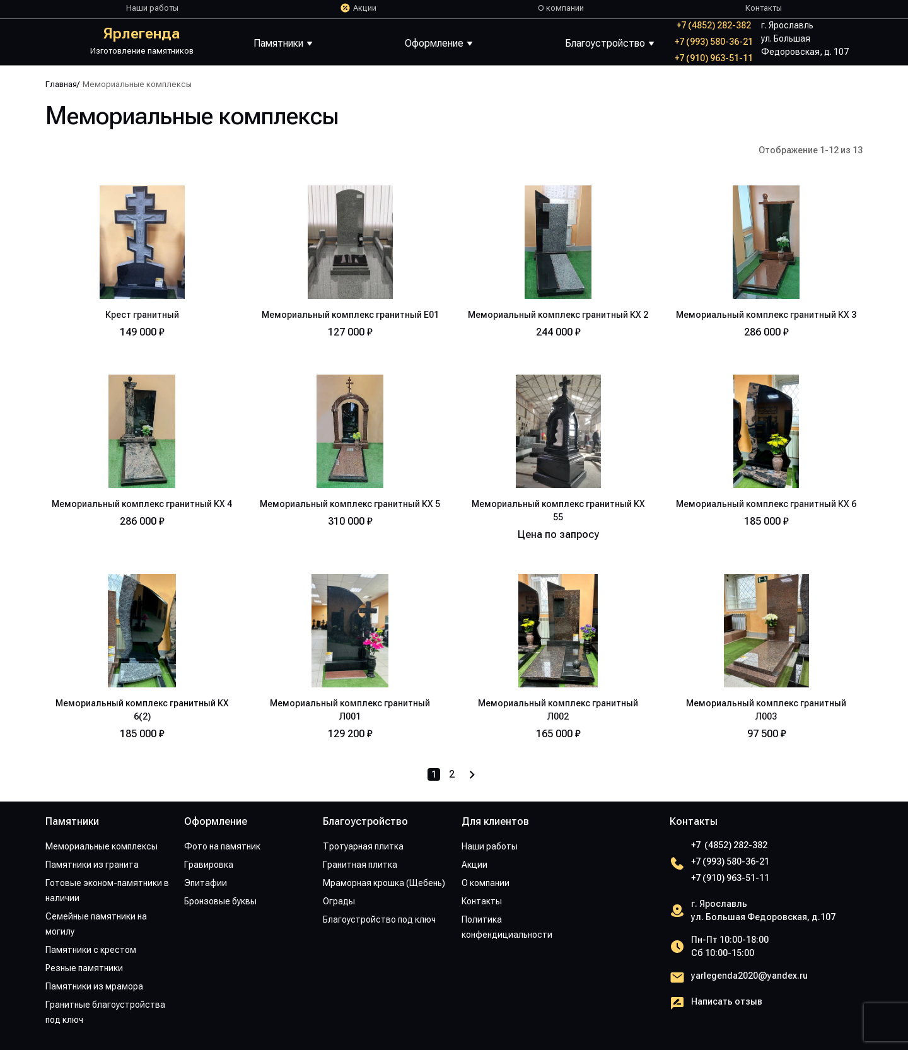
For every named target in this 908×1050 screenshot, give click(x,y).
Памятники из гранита (92, 865)
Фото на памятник (222, 846)
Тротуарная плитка (363, 846)
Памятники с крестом (90, 950)
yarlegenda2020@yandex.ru (749, 976)
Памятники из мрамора (94, 986)
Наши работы (152, 8)
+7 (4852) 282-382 (714, 25)
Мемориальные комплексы (101, 846)
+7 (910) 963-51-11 (714, 58)
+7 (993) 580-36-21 (714, 42)
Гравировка (208, 865)
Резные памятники (84, 968)
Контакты (763, 8)
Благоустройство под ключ (379, 919)
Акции (364, 8)
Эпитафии (205, 883)
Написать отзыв (726, 1001)
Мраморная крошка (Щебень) (384, 883)
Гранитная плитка (360, 865)
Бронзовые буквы (220, 901)
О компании (561, 8)
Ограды (339, 901)
